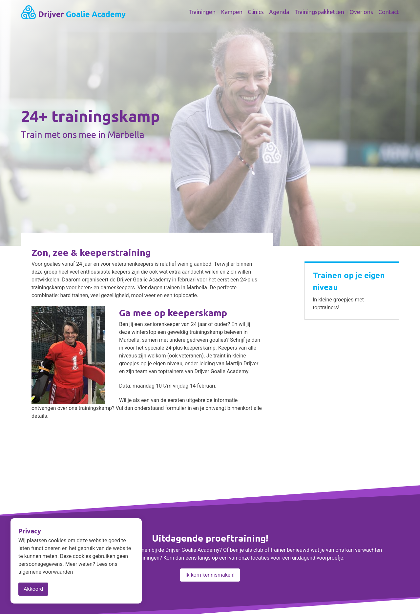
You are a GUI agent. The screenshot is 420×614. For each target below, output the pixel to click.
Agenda (279, 12)
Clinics (256, 12)
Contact (388, 12)
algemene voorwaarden (45, 572)
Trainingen (202, 12)
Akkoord (33, 589)
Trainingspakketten (319, 12)
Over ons (361, 12)
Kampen (231, 12)
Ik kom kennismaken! (210, 575)
